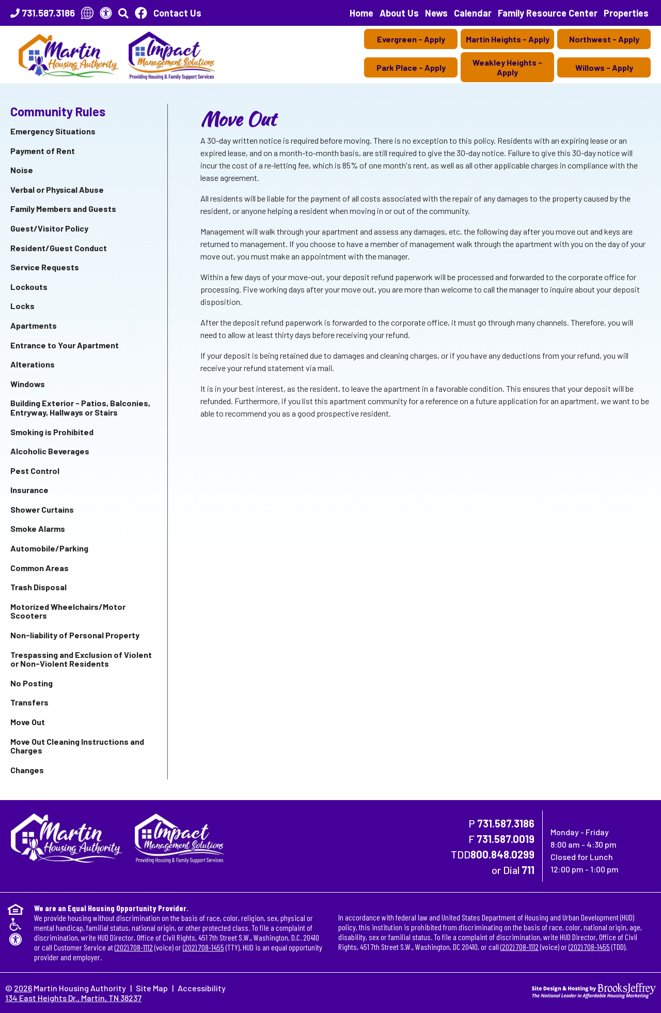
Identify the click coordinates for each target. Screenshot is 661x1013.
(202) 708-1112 (134, 947)
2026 (23, 988)
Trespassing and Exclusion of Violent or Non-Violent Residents (81, 659)
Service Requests (44, 267)
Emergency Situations (53, 131)
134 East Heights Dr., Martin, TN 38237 (73, 998)
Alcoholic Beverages (49, 451)
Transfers (29, 702)
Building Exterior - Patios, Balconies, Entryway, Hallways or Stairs (80, 407)
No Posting (31, 683)
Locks (22, 306)
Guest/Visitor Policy (49, 228)
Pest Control (34, 470)
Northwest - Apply (604, 39)
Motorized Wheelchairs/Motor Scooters (67, 611)
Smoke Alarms (37, 528)
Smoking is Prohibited (51, 432)
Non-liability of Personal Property (74, 635)
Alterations (32, 364)
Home (361, 13)
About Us (399, 13)
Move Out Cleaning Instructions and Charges (77, 746)
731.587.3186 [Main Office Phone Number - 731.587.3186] (505, 823)
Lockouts (29, 286)
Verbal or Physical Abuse (57, 189)
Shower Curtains (42, 509)
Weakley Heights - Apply (507, 67)
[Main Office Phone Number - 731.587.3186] (42, 13)
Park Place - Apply (411, 67)
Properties (626, 13)
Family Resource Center (547, 13)
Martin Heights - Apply (507, 39)
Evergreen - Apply (411, 39)
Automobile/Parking (49, 548)
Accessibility (202, 988)
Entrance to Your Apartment (64, 345)
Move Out (27, 722)
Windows (27, 384)
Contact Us (177, 13)
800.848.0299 (502, 854)
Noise (21, 170)
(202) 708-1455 (203, 947)
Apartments (33, 325)
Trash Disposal (38, 587)
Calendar (473, 13)
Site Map (152, 988)
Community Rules (57, 111)
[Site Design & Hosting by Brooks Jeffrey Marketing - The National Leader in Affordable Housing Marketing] (594, 989)
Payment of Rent (42, 151)
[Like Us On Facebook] (141, 13)
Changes (27, 770)
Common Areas (39, 568)
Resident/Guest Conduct (58, 248)
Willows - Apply (604, 67)
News (436, 13)
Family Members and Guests (63, 208)
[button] (123, 13)
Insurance (29, 490)
